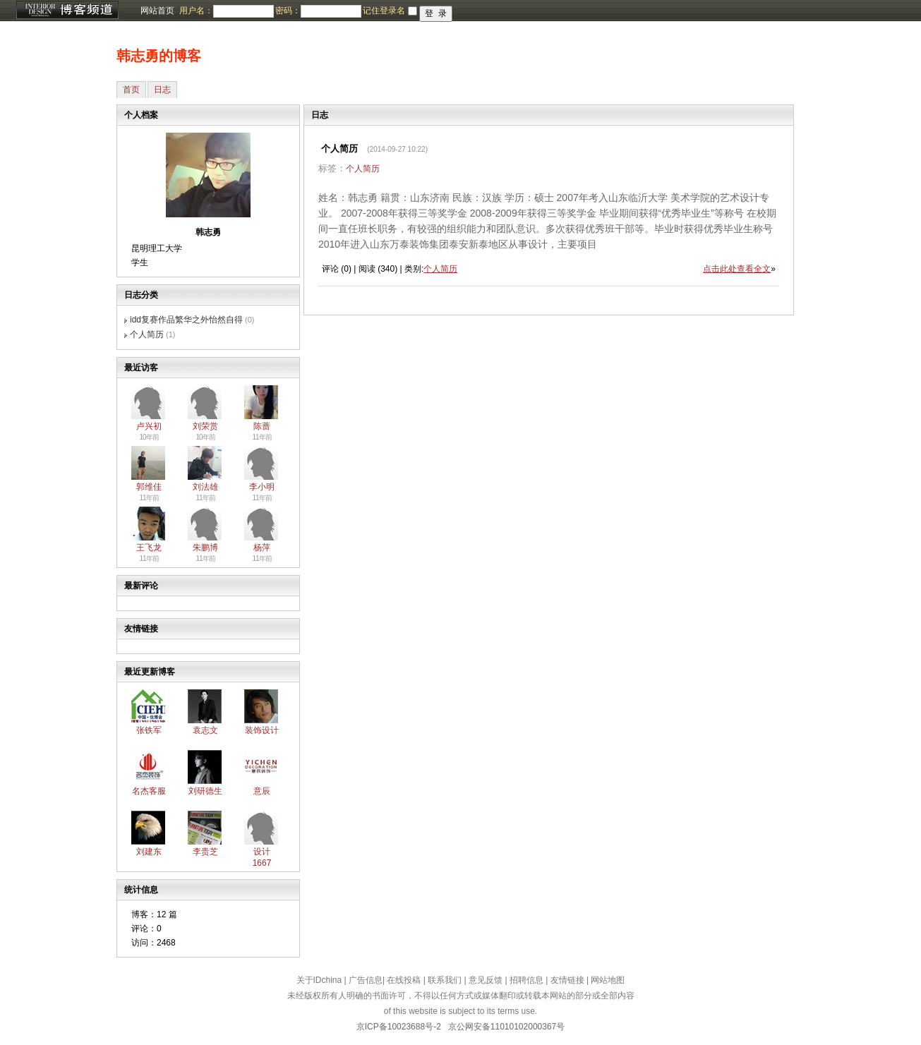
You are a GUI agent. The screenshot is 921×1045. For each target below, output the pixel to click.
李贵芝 (205, 852)
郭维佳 (149, 487)
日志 (162, 90)
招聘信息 (526, 980)
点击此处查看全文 (737, 269)
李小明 (262, 487)
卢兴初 (149, 426)
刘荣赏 (205, 426)
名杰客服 (149, 791)
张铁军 (149, 730)
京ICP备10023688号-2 (398, 1027)
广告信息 (366, 980)
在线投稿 (404, 980)
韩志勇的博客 (158, 56)
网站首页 (157, 11)
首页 (131, 90)
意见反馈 (485, 980)
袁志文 (205, 730)
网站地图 (608, 980)
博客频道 (67, 10)
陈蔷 (261, 426)
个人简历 (147, 334)
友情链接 (567, 980)
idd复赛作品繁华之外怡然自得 (186, 320)
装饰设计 (262, 730)
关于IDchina (319, 980)
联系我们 (445, 980)
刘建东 (149, 852)
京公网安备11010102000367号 (506, 1027)
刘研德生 (205, 791)
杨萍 (261, 547)
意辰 (261, 791)
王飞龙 (149, 547)
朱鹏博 (205, 547)
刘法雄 (205, 487)
